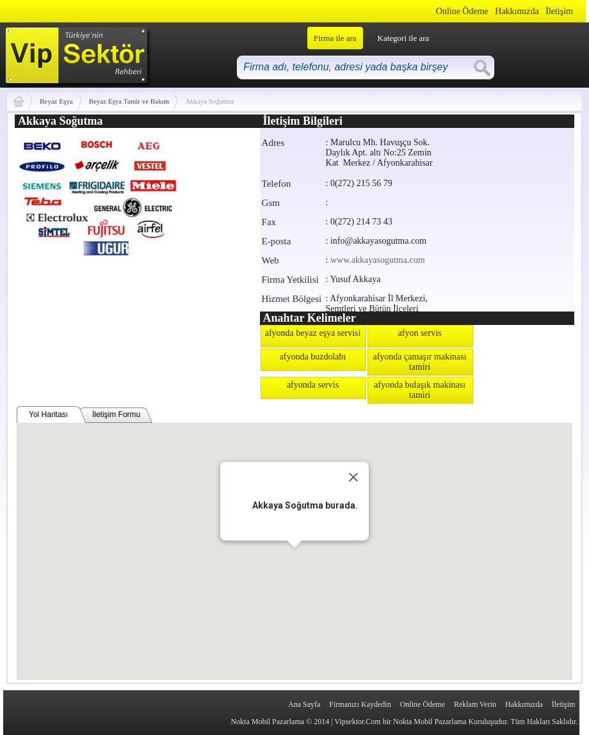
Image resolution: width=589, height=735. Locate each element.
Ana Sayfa (304, 704)
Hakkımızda (516, 11)
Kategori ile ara (404, 38)
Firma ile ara (335, 38)
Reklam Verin (475, 704)
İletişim (559, 11)
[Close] (353, 477)
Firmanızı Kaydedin (360, 704)
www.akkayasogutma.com (377, 260)
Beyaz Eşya (56, 101)
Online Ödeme (462, 11)
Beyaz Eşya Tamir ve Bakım (129, 101)
